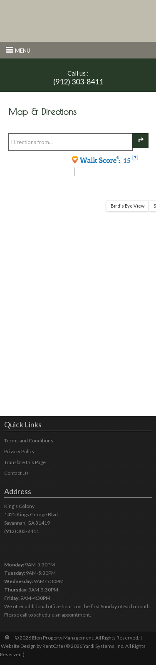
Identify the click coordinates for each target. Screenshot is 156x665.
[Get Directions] (140, 140)
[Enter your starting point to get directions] (70, 142)
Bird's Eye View (127, 205)
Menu (22, 50)
